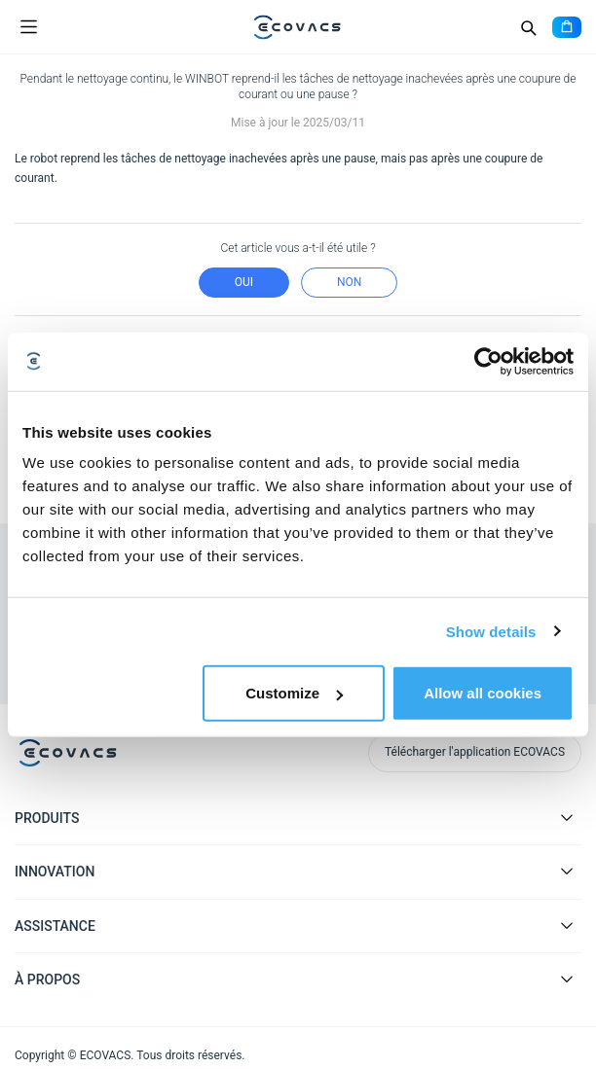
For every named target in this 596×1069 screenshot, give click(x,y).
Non (349, 282)
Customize (294, 693)
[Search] (528, 27)
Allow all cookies (482, 693)
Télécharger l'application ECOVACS (475, 752)
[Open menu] (28, 27)
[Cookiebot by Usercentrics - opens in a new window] (488, 360)
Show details (491, 631)
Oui (244, 282)
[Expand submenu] (566, 817)
